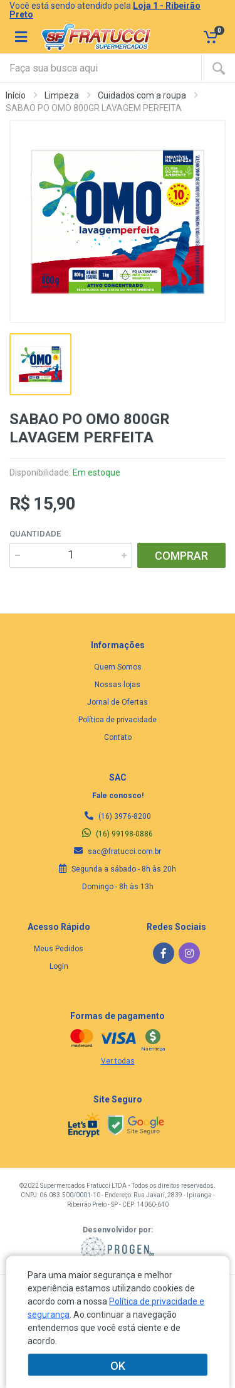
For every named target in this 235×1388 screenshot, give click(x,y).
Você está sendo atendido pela (105, 10)
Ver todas (118, 1061)
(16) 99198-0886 (117, 834)
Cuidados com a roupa (142, 95)
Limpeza (61, 95)
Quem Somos (118, 667)
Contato (118, 737)
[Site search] (100, 68)
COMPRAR (181, 555)
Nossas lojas (117, 684)
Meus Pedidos (58, 948)
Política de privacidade (117, 719)
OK (117, 1365)
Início (16, 95)
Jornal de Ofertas (117, 702)
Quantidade (35, 533)
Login (59, 966)
